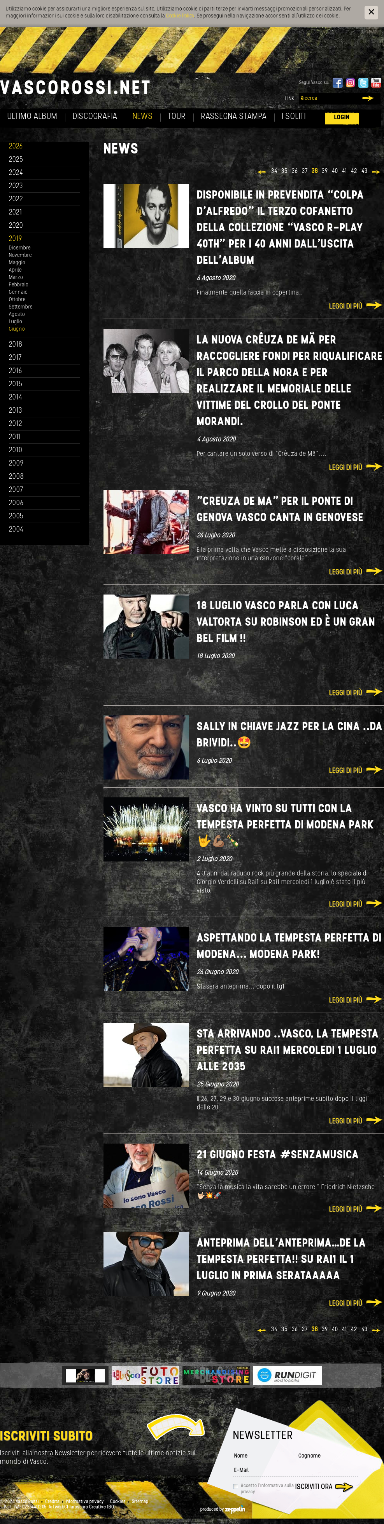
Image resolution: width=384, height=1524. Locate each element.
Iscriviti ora (314, 1487)
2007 (16, 490)
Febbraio (18, 285)
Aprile (15, 270)
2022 (16, 199)
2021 (15, 212)
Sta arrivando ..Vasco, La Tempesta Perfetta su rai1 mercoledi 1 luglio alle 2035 (288, 1051)
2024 (16, 173)
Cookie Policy (180, 16)
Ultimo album (32, 116)
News (143, 116)
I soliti (294, 116)
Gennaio (18, 292)
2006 (16, 503)
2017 (15, 358)
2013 (15, 411)
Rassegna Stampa (234, 116)
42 (354, 171)
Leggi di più (345, 306)
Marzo (16, 278)
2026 (16, 146)
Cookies (118, 1502)
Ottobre (17, 300)
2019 (15, 239)
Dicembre (20, 248)
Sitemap (140, 1502)
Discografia (95, 116)
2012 (16, 424)
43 (364, 171)
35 (284, 171)
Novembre (20, 255)
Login (342, 117)
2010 (16, 450)
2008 (16, 477)
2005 (16, 516)
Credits (52, 1502)
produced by (222, 1509)
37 (305, 171)
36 (295, 171)
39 (325, 171)
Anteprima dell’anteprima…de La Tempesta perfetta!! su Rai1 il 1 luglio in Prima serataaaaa (281, 1260)
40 (335, 171)
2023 (16, 186)
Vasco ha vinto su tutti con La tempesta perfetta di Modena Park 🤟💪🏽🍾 (285, 825)
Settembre (21, 307)
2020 (16, 226)
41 (344, 171)
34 (274, 171)
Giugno (17, 329)
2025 (16, 160)
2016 (15, 371)
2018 (16, 345)
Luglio (15, 322)
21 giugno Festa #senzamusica (278, 1155)
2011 (15, 437)
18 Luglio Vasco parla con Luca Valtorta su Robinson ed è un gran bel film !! (286, 622)
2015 (16, 384)
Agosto (17, 314)
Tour (177, 116)
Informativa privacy (85, 1502)
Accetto (267, 1489)
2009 (16, 463)
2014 (16, 397)
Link (290, 99)
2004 (16, 530)
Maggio (17, 263)
